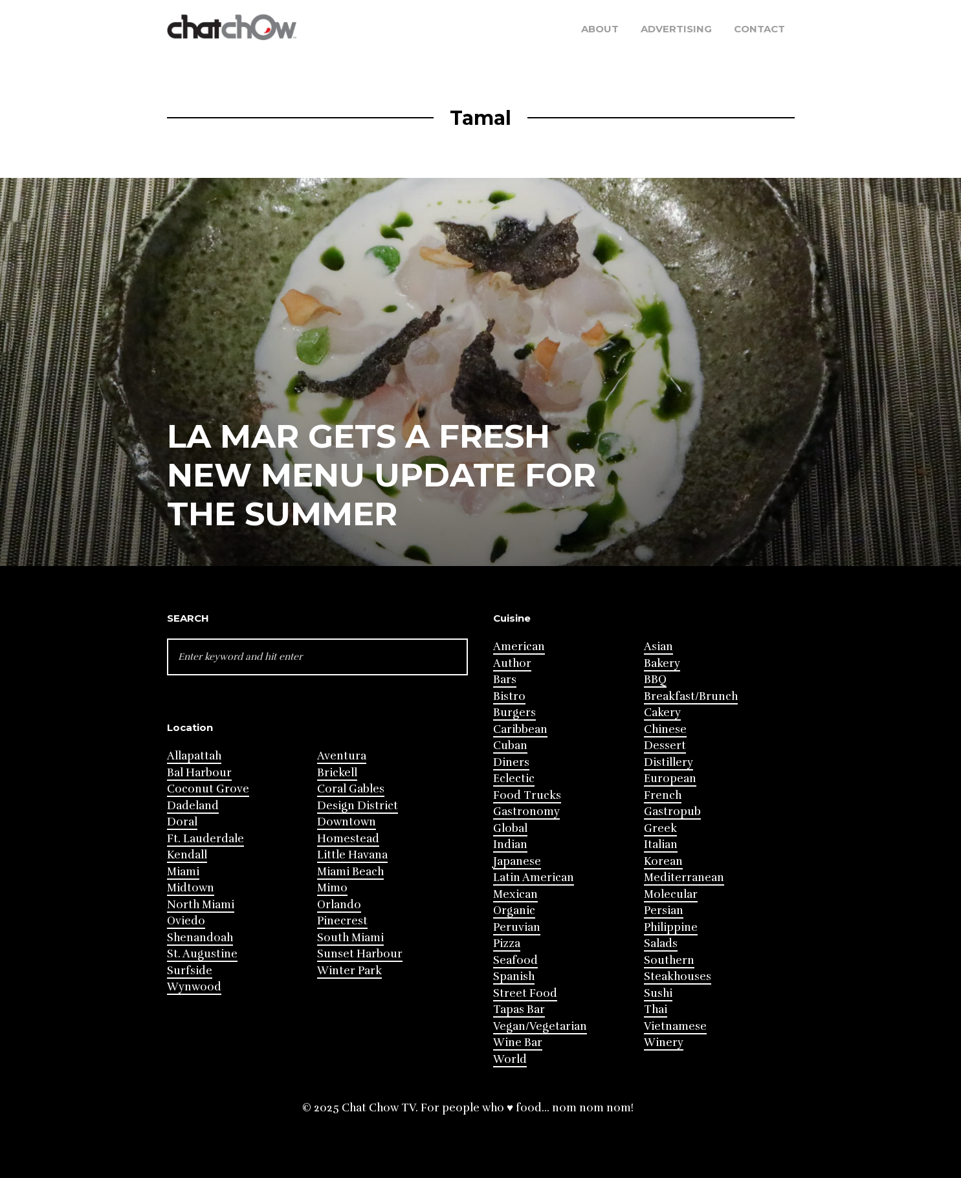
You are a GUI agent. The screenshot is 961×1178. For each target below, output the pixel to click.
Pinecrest (342, 921)
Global (510, 828)
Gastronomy (526, 811)
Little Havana (352, 855)
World (510, 1059)
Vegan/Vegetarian (540, 1026)
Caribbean (520, 729)
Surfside (189, 970)
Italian (661, 844)
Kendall (187, 855)
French (662, 795)
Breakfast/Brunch (691, 696)
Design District (357, 806)
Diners (511, 762)
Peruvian (516, 927)
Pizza (506, 943)
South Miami (350, 937)
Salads (661, 943)
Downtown (346, 822)
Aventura (341, 756)
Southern (669, 960)
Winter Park (349, 970)
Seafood (515, 960)
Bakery (662, 663)
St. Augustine (202, 954)
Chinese (665, 729)
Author (512, 663)
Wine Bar (517, 1042)
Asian (658, 646)
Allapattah (194, 756)
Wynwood (194, 987)
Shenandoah (200, 937)
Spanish (514, 976)
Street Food (525, 993)
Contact (759, 29)
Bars (504, 679)
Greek (660, 828)
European (670, 778)
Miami (183, 871)
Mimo (332, 888)
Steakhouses (677, 976)
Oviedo (186, 921)
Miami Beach (350, 871)
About (600, 29)
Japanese (517, 861)
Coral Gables (350, 789)
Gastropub (672, 811)
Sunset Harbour (360, 954)
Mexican (515, 894)
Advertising (676, 29)
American (519, 646)
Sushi (658, 993)
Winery (663, 1042)
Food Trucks (527, 795)
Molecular (671, 894)
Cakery (662, 712)
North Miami (200, 904)
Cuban (510, 745)
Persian (663, 910)
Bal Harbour (199, 773)
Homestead (348, 838)
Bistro (509, 696)
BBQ (655, 679)
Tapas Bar (519, 1009)
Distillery (668, 762)
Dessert (665, 745)
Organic (514, 910)
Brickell (337, 773)
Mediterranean (684, 877)
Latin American (533, 877)
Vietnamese (675, 1026)
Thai (655, 1009)
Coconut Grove (208, 789)
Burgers (514, 712)
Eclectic (514, 778)
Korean (663, 861)
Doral (182, 822)
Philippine (671, 927)
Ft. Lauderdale (205, 838)
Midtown (190, 888)
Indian (510, 844)
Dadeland (193, 806)
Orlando (339, 904)
